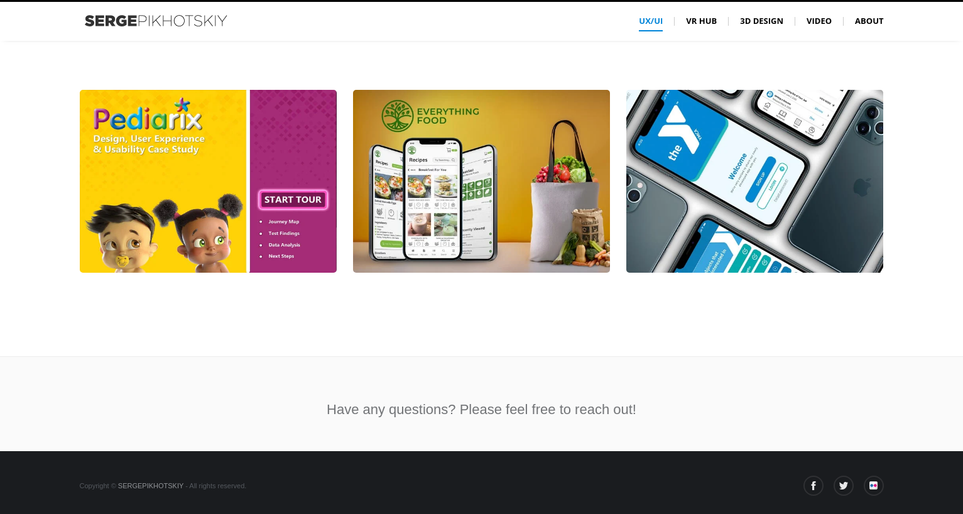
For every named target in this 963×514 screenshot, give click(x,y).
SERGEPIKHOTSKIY (150, 485)
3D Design (761, 20)
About (869, 20)
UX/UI (651, 20)
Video (819, 20)
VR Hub (701, 20)
